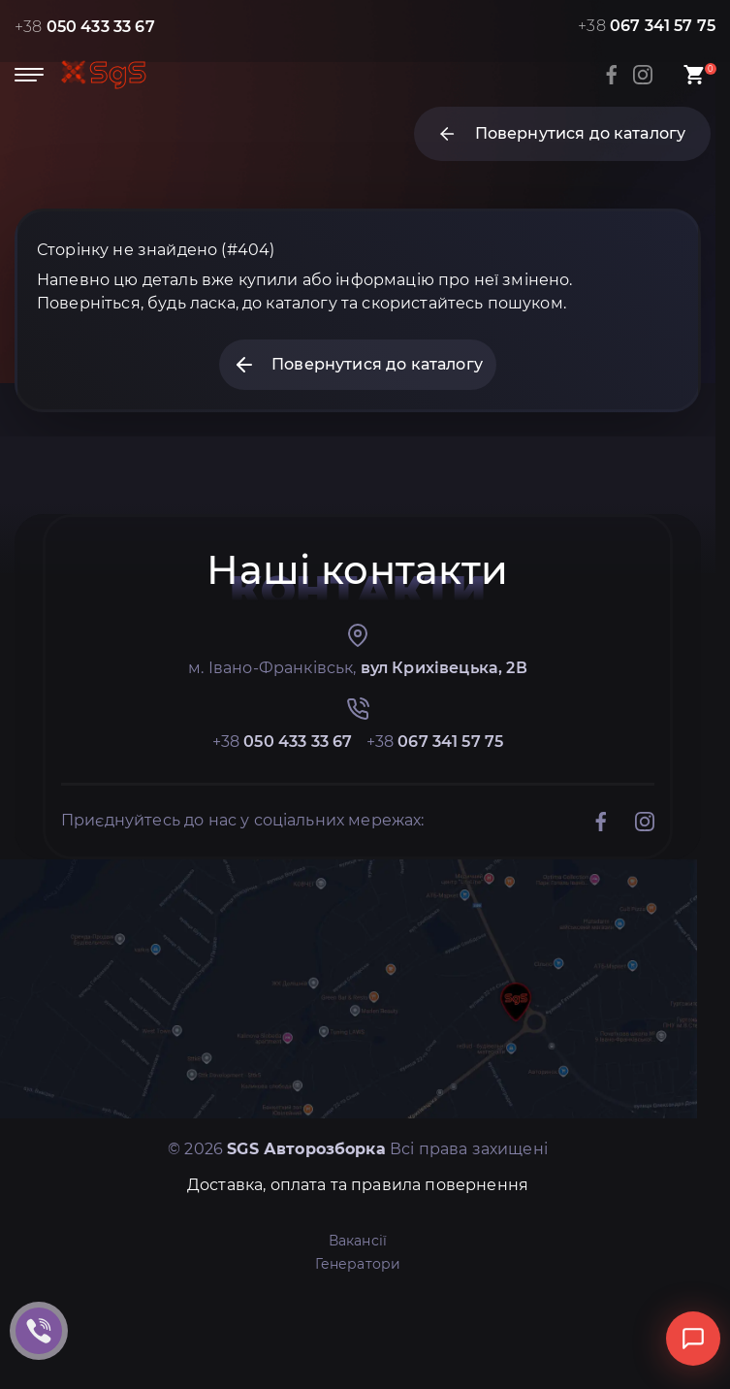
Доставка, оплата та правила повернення (357, 1185)
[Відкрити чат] (693, 1338)
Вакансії (358, 1240)
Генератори (358, 1264)
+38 (85, 26)
